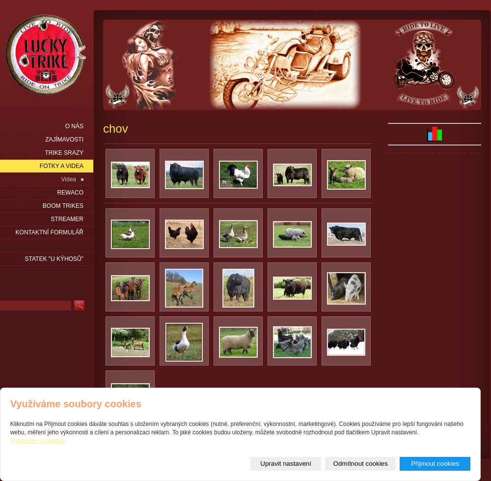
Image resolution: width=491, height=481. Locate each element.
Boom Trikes (63, 205)
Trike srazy (64, 152)
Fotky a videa (61, 166)
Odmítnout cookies (360, 463)
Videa (68, 179)
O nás (74, 126)
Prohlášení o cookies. (38, 440)
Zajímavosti (64, 139)
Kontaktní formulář (49, 232)
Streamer (67, 219)
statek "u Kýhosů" (54, 258)
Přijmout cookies (435, 463)
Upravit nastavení (285, 463)
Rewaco (70, 192)
